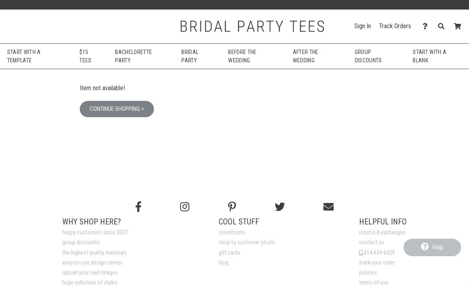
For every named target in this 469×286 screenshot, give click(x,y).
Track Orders (395, 26)
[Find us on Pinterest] (232, 207)
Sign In (362, 26)
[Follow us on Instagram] (184, 207)
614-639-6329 (377, 252)
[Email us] (328, 207)
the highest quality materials (94, 252)
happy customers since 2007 (95, 232)
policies (368, 272)
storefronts (232, 232)
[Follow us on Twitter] (280, 207)
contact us (371, 242)
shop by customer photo (247, 242)
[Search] (443, 26)
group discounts (81, 242)
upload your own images (90, 272)
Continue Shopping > (117, 108)
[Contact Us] (427, 26)
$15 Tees (85, 56)
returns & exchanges (382, 232)
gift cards (229, 252)
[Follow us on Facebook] (138, 207)
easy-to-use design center (92, 262)
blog (224, 262)
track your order (377, 262)
